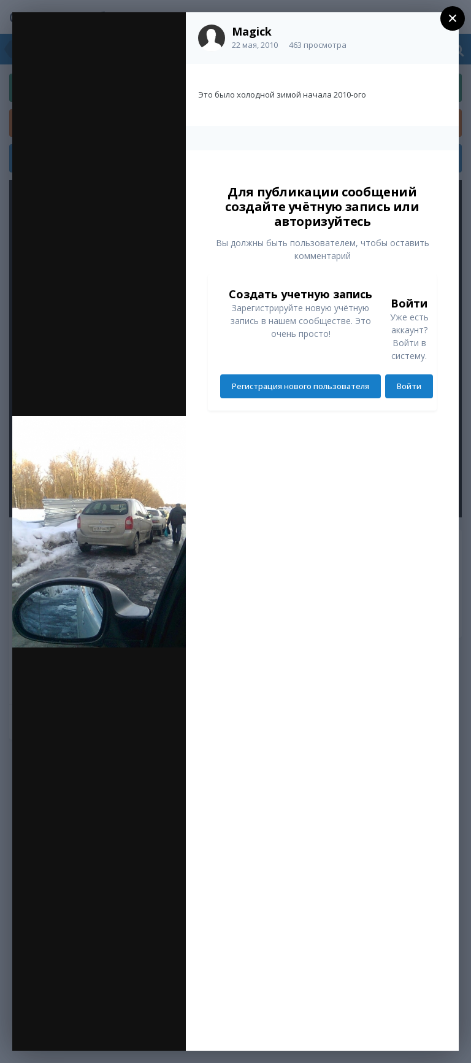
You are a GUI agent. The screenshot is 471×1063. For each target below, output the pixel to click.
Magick (252, 31)
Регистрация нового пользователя (300, 386)
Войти (409, 386)
